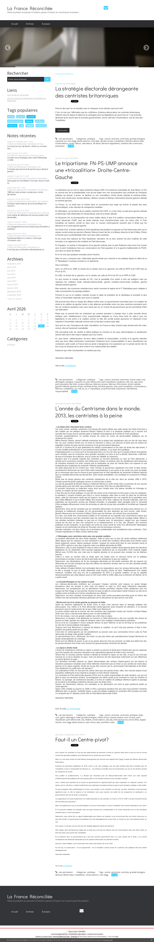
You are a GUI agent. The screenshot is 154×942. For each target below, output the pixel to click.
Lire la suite (62, 130)
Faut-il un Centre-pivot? (82, 739)
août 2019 (11, 267)
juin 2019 (11, 271)
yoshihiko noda (107, 722)
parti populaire (62, 384)
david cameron (83, 141)
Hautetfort (82, 931)
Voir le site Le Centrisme (18, 95)
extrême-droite (90, 386)
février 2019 (12, 284)
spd (135, 382)
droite (10, 116)
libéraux (58, 388)
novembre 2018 (14, 295)
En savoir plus (108, 940)
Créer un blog (73, 931)
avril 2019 (11, 278)
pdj (111, 719)
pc (86, 388)
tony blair (95, 141)
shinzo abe (95, 722)
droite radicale (134, 384)
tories (71, 143)
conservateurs (61, 143)
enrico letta (134, 719)
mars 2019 (11, 281)
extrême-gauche (105, 386)
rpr (75, 388)
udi (21, 125)
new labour (87, 143)
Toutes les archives (14, 299)
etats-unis (140, 379)
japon (62, 717)
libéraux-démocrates (134, 141)
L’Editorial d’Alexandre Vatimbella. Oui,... (24, 235)
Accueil (14, 23)
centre (29, 121)
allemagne (60, 382)
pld (107, 719)
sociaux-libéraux (85, 384)
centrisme (12, 125)
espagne (69, 382)
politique (39, 121)
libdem (88, 719)
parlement (60, 146)
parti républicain (108, 382)
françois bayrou (15, 121)
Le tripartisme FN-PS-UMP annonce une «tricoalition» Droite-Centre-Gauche (96, 170)
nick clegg (71, 141)
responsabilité (61, 391)
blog (116, 936)
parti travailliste (125, 386)
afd (127, 382)
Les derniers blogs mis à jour (59, 934)
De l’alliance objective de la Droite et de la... (26, 155)
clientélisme (132, 388)
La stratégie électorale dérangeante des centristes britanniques (96, 92)
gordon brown (106, 141)
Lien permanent (64, 138)
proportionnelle (108, 388)
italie (78, 717)
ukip (116, 386)
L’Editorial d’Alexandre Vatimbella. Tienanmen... (28, 189)
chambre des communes (131, 143)
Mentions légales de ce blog (61, 936)
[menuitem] (14, 24)
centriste (31, 116)
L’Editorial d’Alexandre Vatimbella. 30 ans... (25, 144)
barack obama (116, 717)
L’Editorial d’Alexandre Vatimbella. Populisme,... (27, 178)
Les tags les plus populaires (95, 934)
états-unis (41, 125)
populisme (121, 388)
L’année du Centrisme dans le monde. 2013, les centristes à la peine (98, 412)
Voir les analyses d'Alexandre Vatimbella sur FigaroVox (26, 99)
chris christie (129, 717)
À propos (46, 23)
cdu (131, 382)
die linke (73, 384)
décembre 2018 (14, 291)
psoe (140, 382)
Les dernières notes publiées (77, 934)
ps (83, 388)
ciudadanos (68, 388)
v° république (94, 388)
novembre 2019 (14, 264)
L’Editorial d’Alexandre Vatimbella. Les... (24, 167)
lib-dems (97, 143)
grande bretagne (137, 138)
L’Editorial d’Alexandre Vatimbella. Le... (24, 247)
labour (78, 143)
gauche (20, 116)
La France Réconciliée (29, 8)
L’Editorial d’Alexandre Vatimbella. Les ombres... (28, 201)
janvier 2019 (12, 288)
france (30, 125)
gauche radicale (62, 386)
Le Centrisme (70, 366)
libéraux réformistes (118, 384)
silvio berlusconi (120, 719)
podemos (121, 382)
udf (79, 388)
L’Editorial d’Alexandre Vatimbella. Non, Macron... (28, 213)
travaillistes (119, 141)
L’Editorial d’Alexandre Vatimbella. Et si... (24, 224)
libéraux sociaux (100, 384)
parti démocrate (93, 382)
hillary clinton (103, 717)
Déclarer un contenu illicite (44, 936)
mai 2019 (11, 274)
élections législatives (111, 143)
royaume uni (61, 141)
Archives (30, 23)
